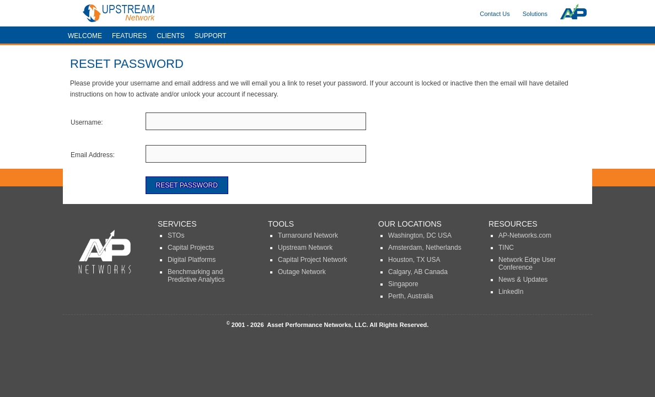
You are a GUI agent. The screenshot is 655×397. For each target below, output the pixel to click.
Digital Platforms (192, 260)
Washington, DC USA (420, 235)
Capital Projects (191, 247)
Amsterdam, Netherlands (424, 247)
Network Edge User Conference (527, 263)
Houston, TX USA (414, 260)
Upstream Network (305, 247)
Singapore (403, 284)
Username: (87, 122)
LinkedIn (510, 292)
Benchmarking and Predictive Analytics (196, 275)
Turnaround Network (308, 235)
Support (211, 36)
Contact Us (494, 13)
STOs (176, 235)
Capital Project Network (312, 260)
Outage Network (302, 272)
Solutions (535, 13)
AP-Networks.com (524, 235)
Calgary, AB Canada (418, 272)
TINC (506, 247)
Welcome (85, 36)
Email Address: (93, 155)
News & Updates (522, 279)
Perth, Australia (410, 296)
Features (129, 36)
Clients (171, 36)
